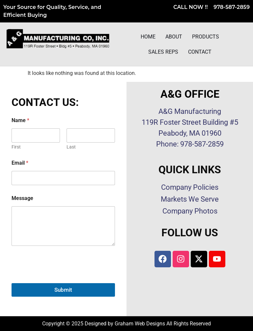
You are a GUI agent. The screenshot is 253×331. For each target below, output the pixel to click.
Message (22, 198)
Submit (63, 289)
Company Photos (189, 211)
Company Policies (189, 187)
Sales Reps (163, 52)
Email (20, 163)
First (16, 146)
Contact (199, 52)
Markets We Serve (190, 199)
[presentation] (62, 279)
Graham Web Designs (140, 323)
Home (148, 37)
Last (71, 146)
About (173, 37)
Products (205, 37)
